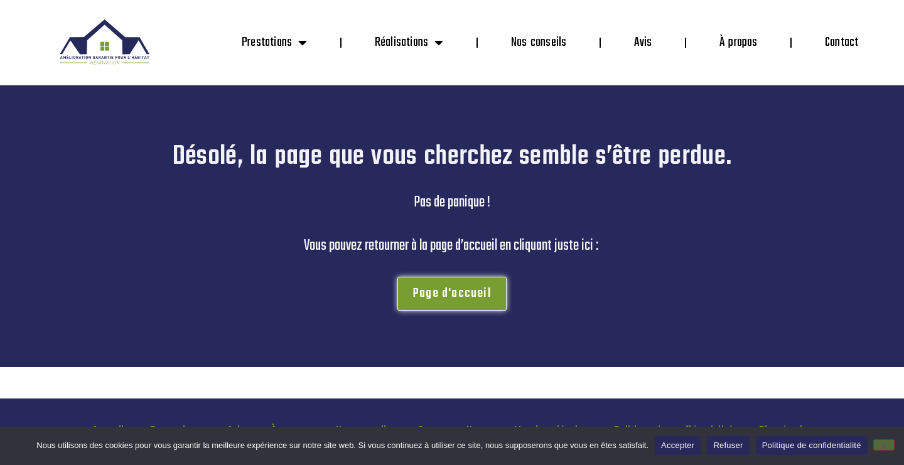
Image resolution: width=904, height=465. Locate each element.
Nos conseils (539, 42)
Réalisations (409, 42)
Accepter (677, 445)
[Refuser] (884, 445)
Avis (643, 42)
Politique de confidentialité (811, 445)
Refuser (728, 445)
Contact (841, 42)
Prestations (274, 42)
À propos (738, 42)
